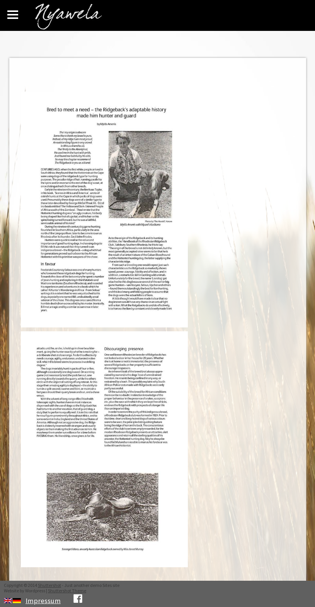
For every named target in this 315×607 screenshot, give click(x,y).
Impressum (43, 600)
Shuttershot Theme (67, 590)
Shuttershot (49, 585)
